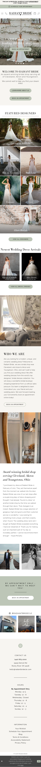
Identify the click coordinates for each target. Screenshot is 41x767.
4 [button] (23, 63)
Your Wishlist (20, 729)
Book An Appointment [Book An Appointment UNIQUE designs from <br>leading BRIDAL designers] (20, 49)
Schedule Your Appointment (20, 731)
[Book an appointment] (20, 7)
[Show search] (39, 13)
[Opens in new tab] (8, 624)
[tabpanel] (20, 41)
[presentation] (10, 267)
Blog (20, 734)
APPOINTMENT (33, 1)
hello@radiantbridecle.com (20, 669)
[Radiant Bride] (20, 13)
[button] (2, 13)
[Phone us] (6, 13)
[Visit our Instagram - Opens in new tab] (20, 646)
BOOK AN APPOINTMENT (20, 98)
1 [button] (15, 63)
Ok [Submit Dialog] (39, 761)
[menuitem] (2, 13)
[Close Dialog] (1, 761)
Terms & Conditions (20, 737)
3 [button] (21, 63)
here (22, 765)
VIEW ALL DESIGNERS (20, 239)
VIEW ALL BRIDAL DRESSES (20, 286)
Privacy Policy (20, 743)
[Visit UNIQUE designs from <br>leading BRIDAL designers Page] (20, 41)
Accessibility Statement (20, 740)
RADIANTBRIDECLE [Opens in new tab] (22, 614)
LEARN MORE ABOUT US (20, 90)
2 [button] (18, 63)
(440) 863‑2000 (20, 660)
